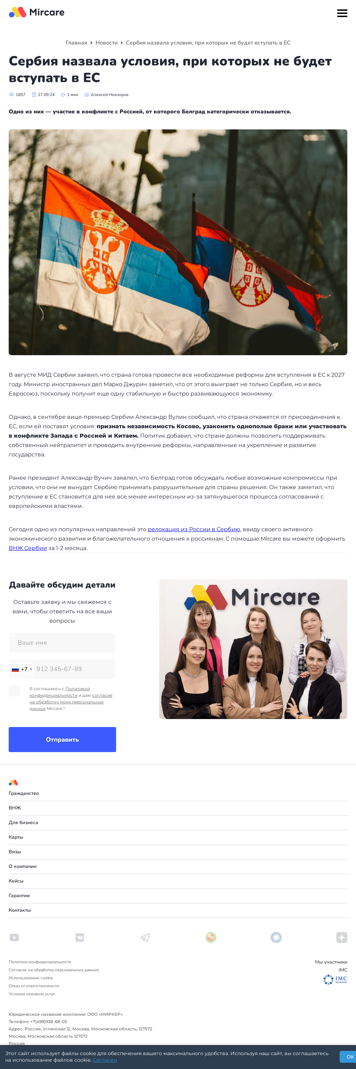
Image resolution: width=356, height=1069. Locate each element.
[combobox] (21, 669)
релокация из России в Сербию (194, 529)
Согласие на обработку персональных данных (54, 970)
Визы (15, 851)
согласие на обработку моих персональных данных (71, 702)
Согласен (105, 1060)
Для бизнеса (23, 822)
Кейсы (16, 881)
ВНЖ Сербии (28, 548)
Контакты (20, 910)
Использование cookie (31, 978)
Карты (16, 837)
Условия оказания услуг (32, 994)
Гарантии (19, 895)
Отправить (62, 739)
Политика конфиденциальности (40, 962)
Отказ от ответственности (34, 986)
